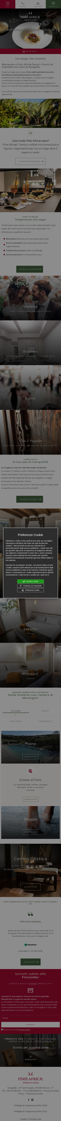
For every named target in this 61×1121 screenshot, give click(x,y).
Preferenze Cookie (30, 590)
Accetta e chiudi (30, 581)
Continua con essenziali (30, 586)
